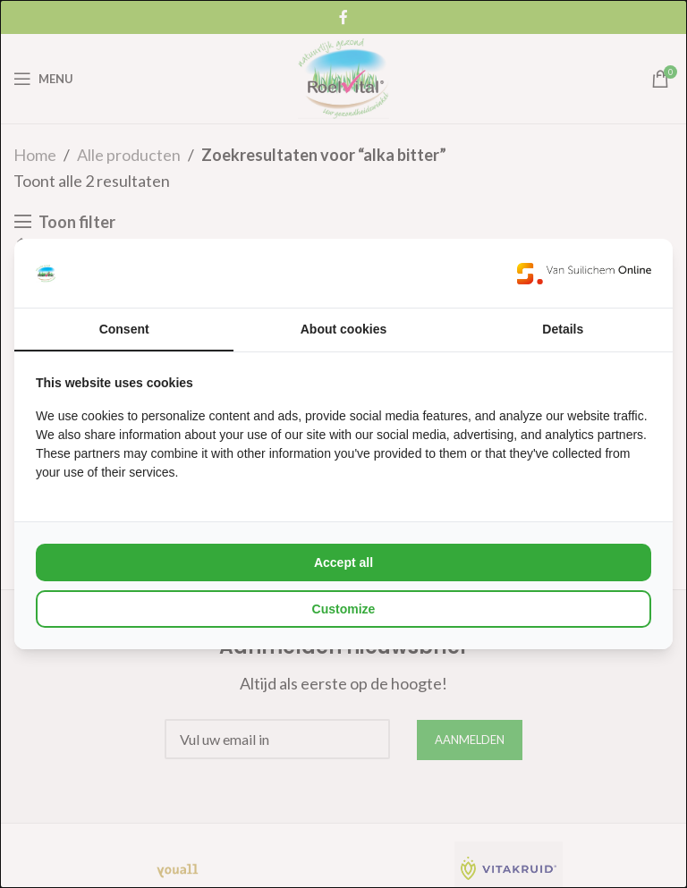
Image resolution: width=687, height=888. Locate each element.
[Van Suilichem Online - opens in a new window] (584, 273)
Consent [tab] (124, 329)
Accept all (343, 562)
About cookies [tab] (343, 329)
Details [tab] (562, 329)
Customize (344, 609)
